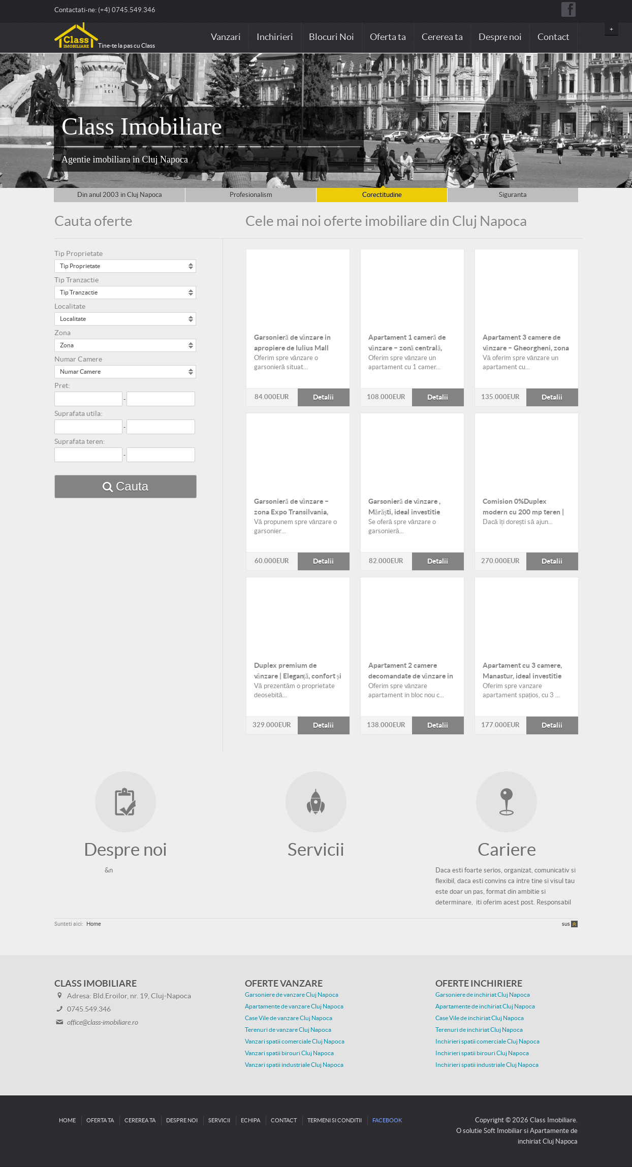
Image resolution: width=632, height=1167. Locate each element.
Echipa (250, 1120)
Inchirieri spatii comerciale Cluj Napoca (487, 1042)
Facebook (387, 1120)
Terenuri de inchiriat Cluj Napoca (479, 1030)
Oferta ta (388, 37)
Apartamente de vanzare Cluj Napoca (294, 1006)
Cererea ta (442, 37)
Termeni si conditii (334, 1120)
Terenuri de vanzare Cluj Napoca (288, 1030)
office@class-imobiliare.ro (102, 1022)
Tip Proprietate (78, 253)
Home (93, 924)
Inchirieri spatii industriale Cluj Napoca (487, 1065)
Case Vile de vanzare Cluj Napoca (288, 1018)
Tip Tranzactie (76, 280)
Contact (554, 37)
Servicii (219, 1120)
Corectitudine (382, 195)
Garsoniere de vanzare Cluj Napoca (291, 995)
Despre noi (500, 37)
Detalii (298, 287)
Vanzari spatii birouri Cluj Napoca (289, 1053)
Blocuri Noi (331, 37)
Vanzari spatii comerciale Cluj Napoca (294, 1042)
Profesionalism (251, 195)
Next (619, 121)
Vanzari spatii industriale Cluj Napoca (294, 1065)
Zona (62, 333)
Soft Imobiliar (503, 1130)
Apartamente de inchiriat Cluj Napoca (485, 1006)
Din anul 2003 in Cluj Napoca (119, 195)
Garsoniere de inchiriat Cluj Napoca (482, 995)
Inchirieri (275, 37)
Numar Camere (78, 359)
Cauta (132, 486)
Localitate (69, 306)
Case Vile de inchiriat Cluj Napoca (479, 1018)
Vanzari (226, 37)
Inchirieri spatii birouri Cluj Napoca (482, 1053)
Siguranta (513, 195)
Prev (13, 121)
